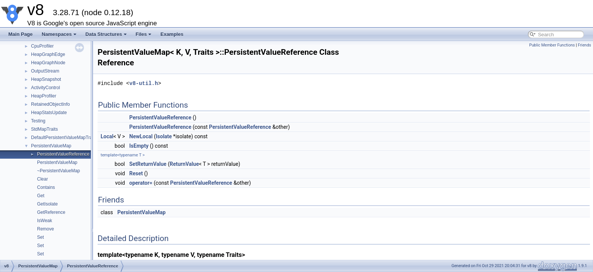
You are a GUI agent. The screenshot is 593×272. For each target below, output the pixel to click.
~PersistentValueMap (58, 170)
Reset (136, 173)
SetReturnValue (147, 164)
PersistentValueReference (63, 154)
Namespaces (59, 34)
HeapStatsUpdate (49, 112)
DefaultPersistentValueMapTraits (64, 137)
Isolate (164, 136)
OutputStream (45, 71)
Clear (42, 179)
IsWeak (44, 220)
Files (144, 34)
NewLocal (141, 136)
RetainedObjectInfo (50, 104)
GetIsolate (47, 204)
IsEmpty (139, 146)
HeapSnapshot (46, 79)
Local (107, 136)
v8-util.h (143, 83)
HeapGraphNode (48, 62)
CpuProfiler (42, 46)
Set (40, 237)
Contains (46, 187)
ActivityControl (45, 87)
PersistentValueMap (51, 145)
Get (40, 195)
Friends (584, 45)
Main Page (20, 34)
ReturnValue (184, 164)
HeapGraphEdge (48, 54)
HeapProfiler (43, 96)
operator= (140, 183)
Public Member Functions (552, 45)
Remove (45, 229)
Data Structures (106, 34)
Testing (38, 121)
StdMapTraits (44, 129)
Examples (171, 34)
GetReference (51, 212)
